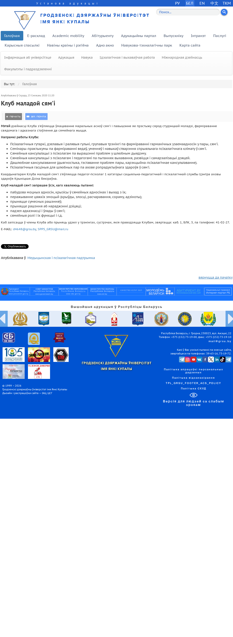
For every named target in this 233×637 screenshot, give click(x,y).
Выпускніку (173, 36)
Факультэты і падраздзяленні (28, 69)
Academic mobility (68, 36)
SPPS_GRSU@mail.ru (53, 229)
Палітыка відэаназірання (193, 378)
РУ (177, 3)
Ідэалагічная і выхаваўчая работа (127, 57)
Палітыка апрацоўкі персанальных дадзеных (193, 371)
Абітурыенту (103, 36)
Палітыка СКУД (193, 389)
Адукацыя (66, 57)
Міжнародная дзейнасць (182, 57)
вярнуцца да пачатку (216, 277)
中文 (214, 3)
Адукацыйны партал (138, 36)
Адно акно (105, 45)
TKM (227, 3)
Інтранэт (198, 36)
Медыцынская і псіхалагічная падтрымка (61, 258)
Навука (87, 57)
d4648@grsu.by (24, 229)
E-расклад (36, 36)
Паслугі (219, 36)
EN (202, 3)
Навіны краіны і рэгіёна (68, 45)
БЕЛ (189, 3)
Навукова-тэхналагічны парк (146, 45)
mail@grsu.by (220, 341)
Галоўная (12, 36)
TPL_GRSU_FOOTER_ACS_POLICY (193, 383)
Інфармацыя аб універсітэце (27, 57)
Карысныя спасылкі (22, 45)
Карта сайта (189, 45)
